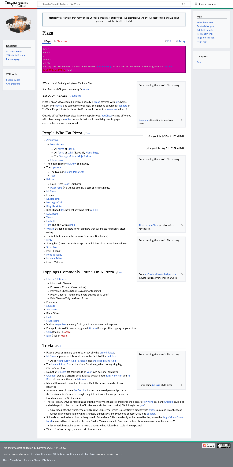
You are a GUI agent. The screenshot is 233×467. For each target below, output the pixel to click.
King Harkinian (54, 206)
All (140, 225)
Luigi (70, 152)
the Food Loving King (104, 360)
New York (147, 401)
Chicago (156, 384)
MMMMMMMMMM (54, 69)
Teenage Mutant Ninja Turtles (75, 156)
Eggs (48, 335)
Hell (62, 209)
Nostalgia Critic (54, 202)
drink (72, 224)
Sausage (50, 305)
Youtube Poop (104, 66)
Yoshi (53, 175)
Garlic (49, 317)
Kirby (49, 239)
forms (61, 148)
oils (117, 101)
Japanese (56, 167)
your (89, 371)
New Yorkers (57, 144)
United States (107, 352)
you (95, 328)
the (146, 225)
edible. (94, 209)
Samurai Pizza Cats (74, 171)
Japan (66, 331)
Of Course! (62, 279)
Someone (143, 119)
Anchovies (52, 309)
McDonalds (80, 390)
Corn (49, 331)
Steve (49, 247)
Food (199, 62)
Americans (52, 139)
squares (151, 413)
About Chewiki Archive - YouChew (21, 460)
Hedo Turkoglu (54, 254)
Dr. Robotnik (53, 198)
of (143, 225)
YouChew (154, 225)
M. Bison (51, 191)
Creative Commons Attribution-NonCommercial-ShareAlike (63, 454)
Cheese (50, 279)
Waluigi (50, 228)
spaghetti (122, 105)
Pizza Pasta (56, 187)
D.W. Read (52, 213)
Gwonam (51, 375)
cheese (58, 105)
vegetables (61, 324)
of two (69, 119)
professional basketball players (160, 274)
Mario (71, 148)
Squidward (75, 95)
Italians (50, 179)
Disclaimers (48, 460)
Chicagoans (56, 160)
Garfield (50, 221)
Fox (55, 247)
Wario (85, 89)
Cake (66, 183)
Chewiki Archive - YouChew (18, 4)
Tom (48, 224)
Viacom (62, 371)
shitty (152, 409)
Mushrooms (52, 320)
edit (88, 133)
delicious (168, 66)
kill (90, 328)
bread (97, 101)
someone (112, 109)
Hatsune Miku (54, 258)
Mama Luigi (92, 152)
